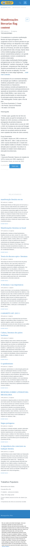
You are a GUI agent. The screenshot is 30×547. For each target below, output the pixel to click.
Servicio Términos (6, 521)
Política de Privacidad (7, 523)
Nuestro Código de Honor (8, 530)
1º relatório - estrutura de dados (9, 492)
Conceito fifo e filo (6, 489)
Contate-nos (4, 519)
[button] (27, 24)
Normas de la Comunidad (8, 528)
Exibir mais (15, 166)
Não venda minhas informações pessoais (12, 532)
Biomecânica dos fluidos (7, 486)
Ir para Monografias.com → (9, 537)
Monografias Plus (6, 7)
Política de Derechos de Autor (9, 525)
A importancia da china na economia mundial (13, 501)
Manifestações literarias (19, 7)
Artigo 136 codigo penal (7, 494)
